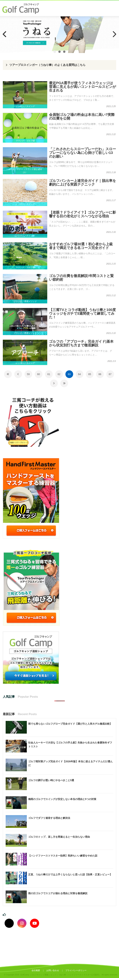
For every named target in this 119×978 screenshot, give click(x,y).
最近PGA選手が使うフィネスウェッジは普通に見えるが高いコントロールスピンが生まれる (82, 86)
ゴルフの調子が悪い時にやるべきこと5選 (51, 780)
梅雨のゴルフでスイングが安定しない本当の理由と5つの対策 (62, 799)
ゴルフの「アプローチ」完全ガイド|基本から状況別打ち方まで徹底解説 (81, 343)
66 (100, 374)
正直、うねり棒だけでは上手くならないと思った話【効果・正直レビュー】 (70, 874)
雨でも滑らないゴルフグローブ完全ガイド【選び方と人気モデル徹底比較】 (70, 723)
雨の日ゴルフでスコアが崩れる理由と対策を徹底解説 (57, 893)
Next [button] (114, 34)
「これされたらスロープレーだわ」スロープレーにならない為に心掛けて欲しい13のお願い (82, 152)
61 (48, 374)
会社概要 (36, 970)
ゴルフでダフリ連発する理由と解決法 (49, 818)
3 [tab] (64, 51)
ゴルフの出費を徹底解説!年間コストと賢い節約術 (81, 277)
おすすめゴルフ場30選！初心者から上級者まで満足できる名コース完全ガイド (81, 246)
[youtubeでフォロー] (34, 923)
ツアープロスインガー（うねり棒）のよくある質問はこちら (47, 64)
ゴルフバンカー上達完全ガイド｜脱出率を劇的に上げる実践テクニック (82, 182)
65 (89, 374)
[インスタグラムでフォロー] (21, 923)
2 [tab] (59, 51)
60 (38, 374)
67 (110, 374)
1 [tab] (54, 51)
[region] (59, 34)
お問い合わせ (52, 970)
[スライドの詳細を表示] (59, 34)
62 (59, 374)
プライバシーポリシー (76, 970)
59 (28, 374)
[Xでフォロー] (9, 923)
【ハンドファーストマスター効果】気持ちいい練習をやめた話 (62, 855)
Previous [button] (4, 34)
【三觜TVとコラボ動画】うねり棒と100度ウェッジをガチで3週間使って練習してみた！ (82, 313)
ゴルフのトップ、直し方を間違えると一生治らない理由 (59, 836)
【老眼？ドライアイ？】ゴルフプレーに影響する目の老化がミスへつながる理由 (82, 214)
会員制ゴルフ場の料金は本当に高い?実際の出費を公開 (82, 116)
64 (79, 374)
